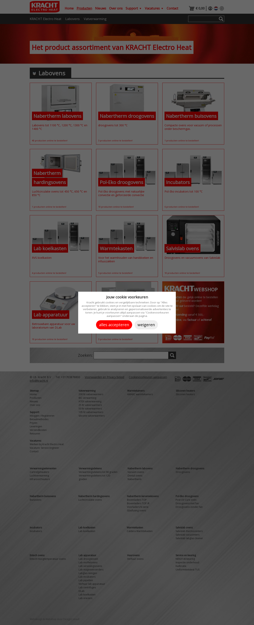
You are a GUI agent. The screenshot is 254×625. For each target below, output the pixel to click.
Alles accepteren (114, 324)
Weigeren (146, 324)
